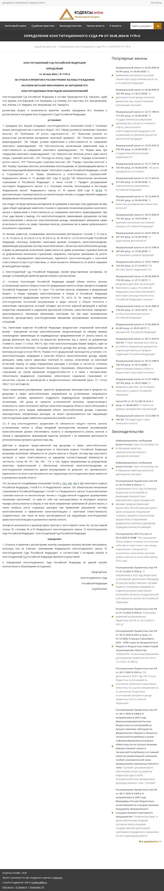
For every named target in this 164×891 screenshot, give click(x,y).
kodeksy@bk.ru (39, 882)
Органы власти (95, 25)
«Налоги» (57, 877)
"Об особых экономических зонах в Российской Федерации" (137, 312)
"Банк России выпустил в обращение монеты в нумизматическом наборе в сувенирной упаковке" (137, 448)
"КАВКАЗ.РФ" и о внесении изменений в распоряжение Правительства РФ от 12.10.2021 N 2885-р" (137, 646)
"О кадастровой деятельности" (137, 236)
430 (82, 483)
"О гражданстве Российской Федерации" (137, 328)
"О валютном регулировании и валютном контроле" (137, 202)
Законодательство (70, 25)
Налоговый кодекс (15, 25)
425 (75, 483)
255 (70, 483)
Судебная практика (42, 25)
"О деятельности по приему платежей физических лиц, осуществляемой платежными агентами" (137, 97)
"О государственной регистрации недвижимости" (137, 151)
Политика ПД (37, 887)
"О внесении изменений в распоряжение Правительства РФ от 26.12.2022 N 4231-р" (136, 616)
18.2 (64, 483)
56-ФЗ (99, 190)
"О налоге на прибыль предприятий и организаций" (136, 405)
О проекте (115, 25)
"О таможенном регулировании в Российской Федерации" (137, 184)
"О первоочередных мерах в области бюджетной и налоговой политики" (137, 366)
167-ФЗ (66, 178)
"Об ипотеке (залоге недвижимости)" (137, 265)
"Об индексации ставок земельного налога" (137, 419)
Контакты (156, 2)
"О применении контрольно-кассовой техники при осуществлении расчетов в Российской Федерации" (137, 75)
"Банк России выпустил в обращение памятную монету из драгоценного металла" (137, 468)
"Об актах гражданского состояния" (137, 167)
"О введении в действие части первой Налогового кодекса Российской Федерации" (137, 387)
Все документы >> (150, 841)
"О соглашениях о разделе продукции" (137, 251)
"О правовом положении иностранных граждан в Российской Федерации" (137, 220)
